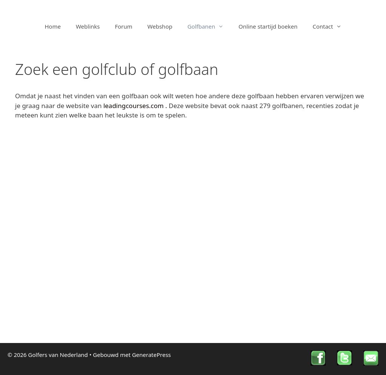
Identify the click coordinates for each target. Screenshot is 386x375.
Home (53, 26)
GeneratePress (151, 354)
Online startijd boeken (268, 26)
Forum (123, 26)
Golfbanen (209, 26)
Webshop (159, 26)
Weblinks (88, 26)
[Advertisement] (193, 182)
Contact (330, 26)
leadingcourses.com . (135, 105)
